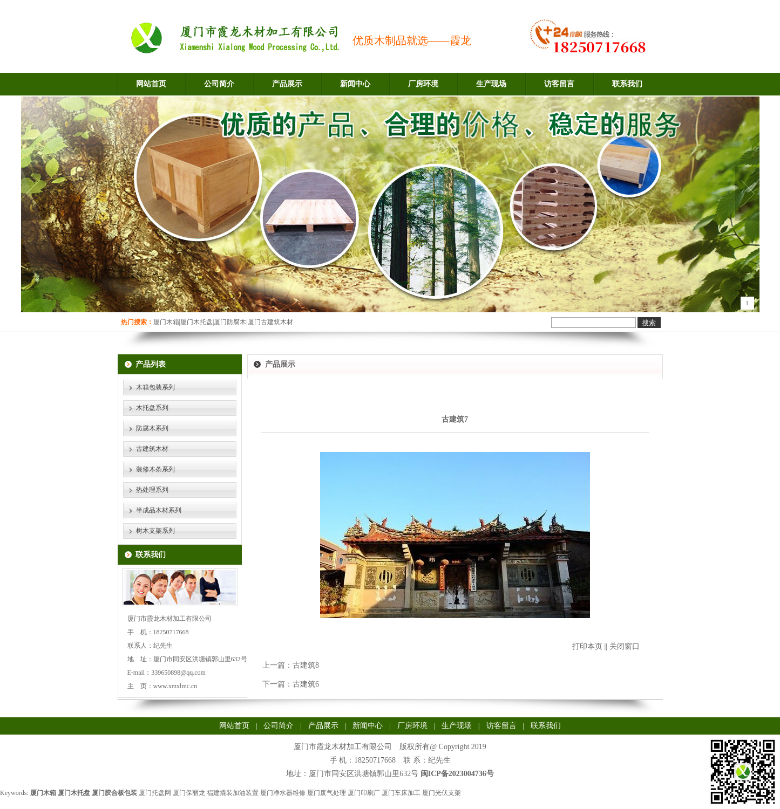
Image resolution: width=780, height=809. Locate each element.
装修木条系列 (155, 469)
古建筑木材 (152, 449)
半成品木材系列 (158, 510)
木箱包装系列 (155, 387)
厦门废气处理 (326, 793)
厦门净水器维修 (283, 793)
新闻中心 (355, 84)
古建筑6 (306, 684)
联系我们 (627, 84)
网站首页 (151, 84)
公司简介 (219, 84)
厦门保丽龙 (189, 793)
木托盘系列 (152, 408)
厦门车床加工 (401, 793)
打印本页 (587, 646)
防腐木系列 (152, 428)
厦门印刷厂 (364, 793)
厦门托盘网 (155, 793)
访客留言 (559, 84)
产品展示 (287, 84)
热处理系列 (152, 489)
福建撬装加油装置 (233, 793)
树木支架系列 (155, 530)
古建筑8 (306, 665)
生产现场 (491, 84)
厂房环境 (423, 84)
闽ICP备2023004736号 (457, 774)
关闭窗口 (624, 646)
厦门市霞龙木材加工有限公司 (343, 747)
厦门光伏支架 (441, 793)
